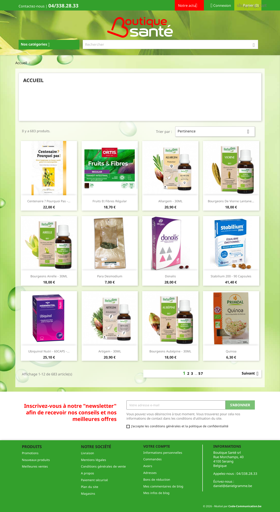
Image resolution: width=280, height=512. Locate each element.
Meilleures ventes (35, 466)
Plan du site (89, 487)
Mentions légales (93, 460)
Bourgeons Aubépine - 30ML (170, 351)
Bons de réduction (156, 479)
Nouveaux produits (36, 460)
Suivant (251, 373)
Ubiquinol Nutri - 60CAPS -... (49, 351)
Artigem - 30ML (109, 351)
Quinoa (231, 351)
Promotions (30, 453)
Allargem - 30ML (170, 201)
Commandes (152, 459)
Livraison (87, 453)
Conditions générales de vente (103, 466)
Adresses (150, 473)
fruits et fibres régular (110, 201)
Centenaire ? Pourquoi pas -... (48, 201)
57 (200, 373)
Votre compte (156, 446)
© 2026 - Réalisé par (232, 506)
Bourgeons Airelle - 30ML (48, 276)
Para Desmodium (109, 276)
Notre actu (189, 6)
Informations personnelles (162, 452)
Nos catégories (37, 45)
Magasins (88, 493)
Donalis (170, 276)
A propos (87, 473)
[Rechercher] (170, 44)
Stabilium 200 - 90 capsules (231, 276)
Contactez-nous (32, 6)
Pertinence (215, 131)
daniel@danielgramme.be (232, 486)
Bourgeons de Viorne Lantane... (231, 201)
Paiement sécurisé (94, 480)
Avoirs (147, 466)
